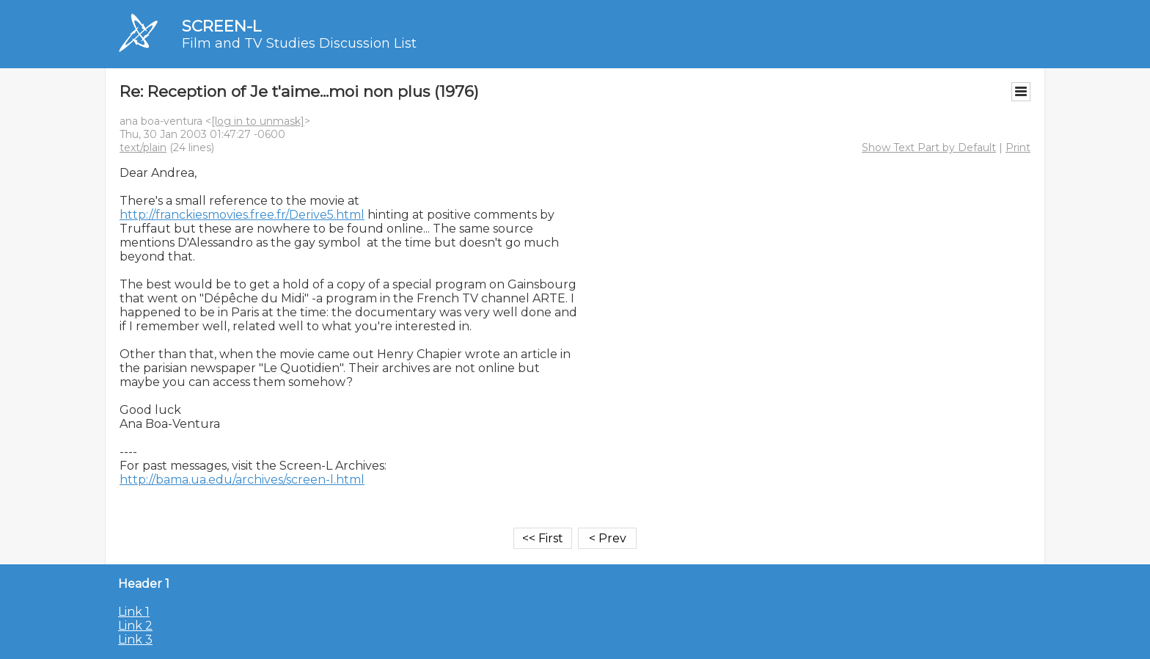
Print (1018, 147)
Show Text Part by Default (929, 147)
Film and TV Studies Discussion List (299, 43)
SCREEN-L (221, 26)
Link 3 (135, 640)
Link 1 (134, 612)
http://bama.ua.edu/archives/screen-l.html (242, 480)
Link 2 (135, 626)
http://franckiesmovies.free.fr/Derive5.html (242, 215)
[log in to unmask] (257, 121)
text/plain (143, 147)
